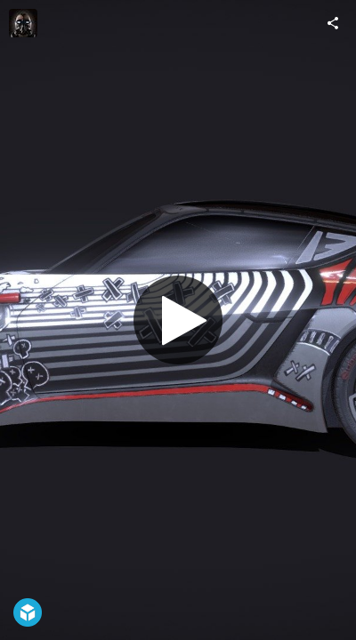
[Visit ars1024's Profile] (23, 23)
